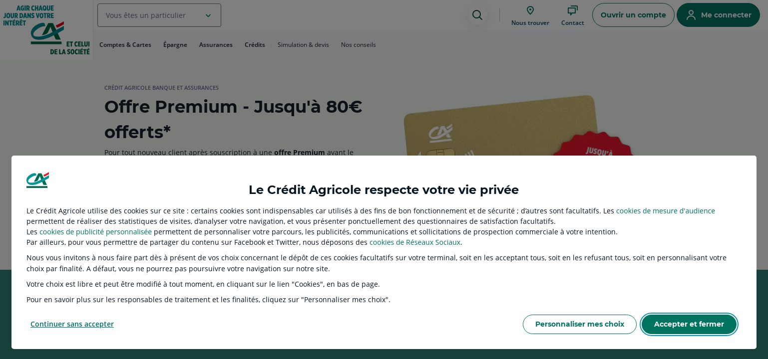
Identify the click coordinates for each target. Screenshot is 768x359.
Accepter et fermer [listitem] (689, 324)
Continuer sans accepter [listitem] (72, 324)
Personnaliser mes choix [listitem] (579, 324)
